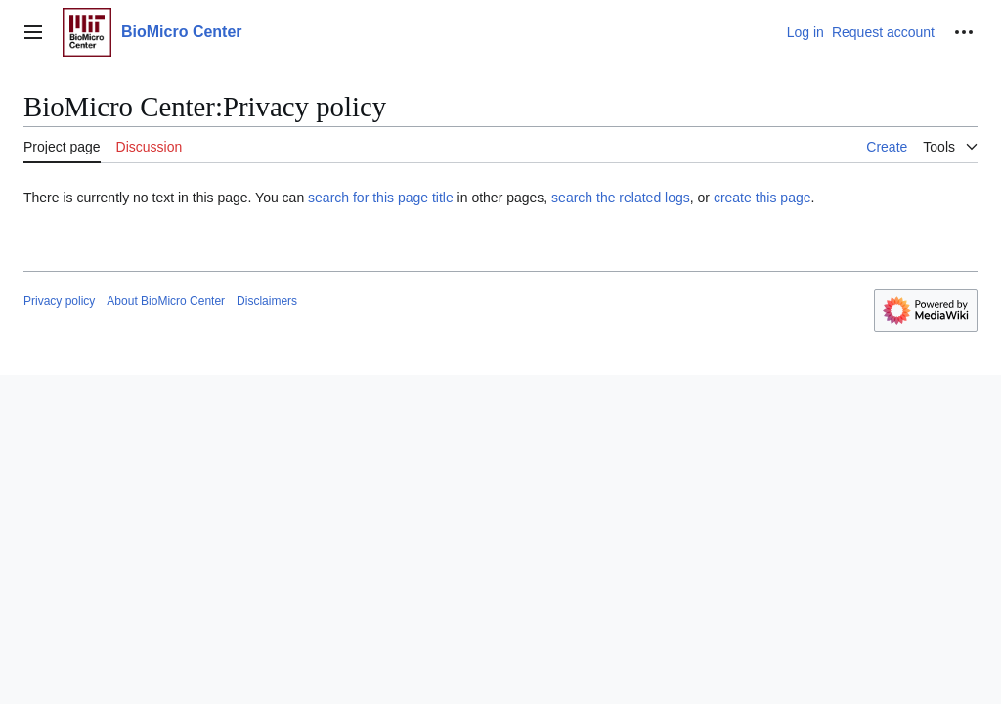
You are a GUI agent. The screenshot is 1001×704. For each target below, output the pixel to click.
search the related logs (620, 197)
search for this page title (381, 197)
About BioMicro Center (166, 301)
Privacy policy (59, 301)
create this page (762, 197)
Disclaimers (267, 301)
